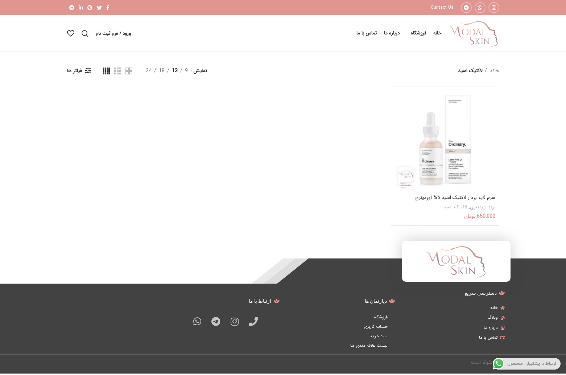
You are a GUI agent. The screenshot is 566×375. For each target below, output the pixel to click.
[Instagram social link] (493, 7)
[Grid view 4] (106, 72)
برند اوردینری (482, 208)
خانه (494, 72)
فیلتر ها (74, 72)
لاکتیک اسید (455, 208)
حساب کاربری (376, 327)
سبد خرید (379, 337)
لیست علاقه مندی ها (369, 346)
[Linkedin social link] (81, 7)
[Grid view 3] (117, 72)
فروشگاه (381, 318)
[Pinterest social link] (90, 7)
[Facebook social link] (108, 7)
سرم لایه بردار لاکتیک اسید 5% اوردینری (454, 199)
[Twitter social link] (99, 7)
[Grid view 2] (128, 72)
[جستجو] (85, 34)
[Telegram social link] (466, 7)
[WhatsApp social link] (480, 7)
